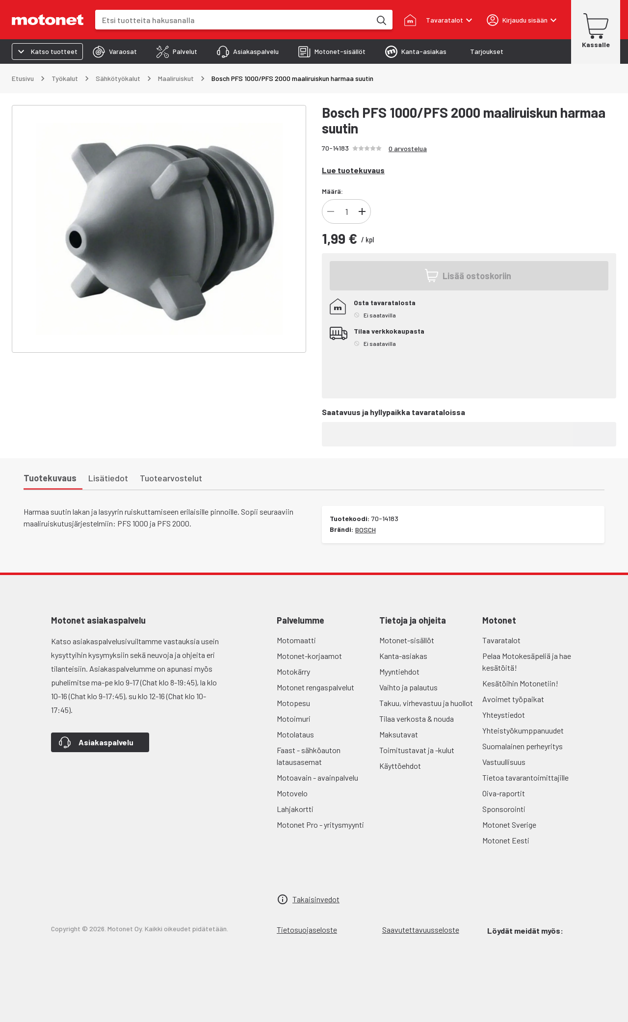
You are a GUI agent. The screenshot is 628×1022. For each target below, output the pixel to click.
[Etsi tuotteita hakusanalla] (381, 19)
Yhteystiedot (503, 714)
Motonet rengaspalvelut (315, 687)
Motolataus (295, 734)
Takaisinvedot (316, 899)
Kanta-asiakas (403, 655)
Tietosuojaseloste (307, 929)
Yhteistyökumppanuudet (523, 730)
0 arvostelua (408, 148)
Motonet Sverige (509, 824)
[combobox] (233, 19)
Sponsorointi (503, 808)
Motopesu (293, 703)
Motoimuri (294, 718)
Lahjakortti (295, 808)
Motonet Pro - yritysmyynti (320, 824)
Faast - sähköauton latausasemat (308, 755)
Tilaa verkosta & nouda (416, 718)
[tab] (115, 51)
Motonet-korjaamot (309, 655)
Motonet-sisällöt (406, 640)
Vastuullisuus (503, 761)
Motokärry (293, 671)
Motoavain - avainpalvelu (317, 777)
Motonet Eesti (505, 840)
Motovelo (292, 793)
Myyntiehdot (399, 671)
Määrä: (332, 191)
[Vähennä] (330, 211)
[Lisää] (362, 211)
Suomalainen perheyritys (522, 746)
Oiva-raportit (503, 793)
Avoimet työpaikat (513, 699)
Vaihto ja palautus (408, 687)
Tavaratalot (501, 640)
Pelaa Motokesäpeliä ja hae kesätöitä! (526, 661)
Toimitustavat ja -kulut (416, 750)
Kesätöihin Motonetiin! (520, 683)
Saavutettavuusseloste (420, 929)
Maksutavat (398, 734)
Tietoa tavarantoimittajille (525, 777)
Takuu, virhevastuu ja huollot (426, 703)
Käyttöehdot (400, 765)
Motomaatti (296, 640)
